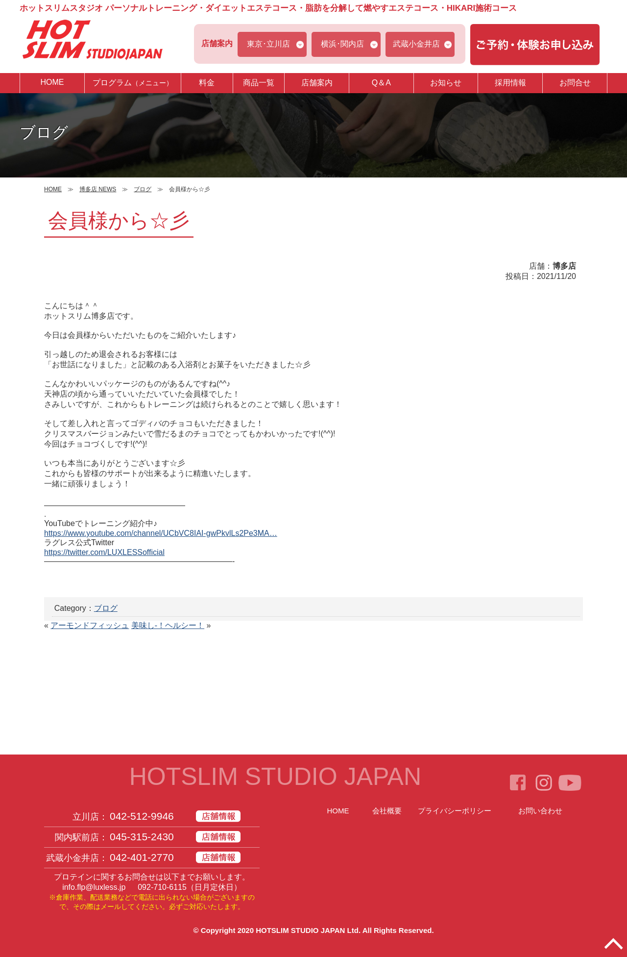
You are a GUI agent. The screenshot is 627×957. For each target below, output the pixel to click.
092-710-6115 (162, 887)
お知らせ (445, 82)
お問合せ (575, 82)
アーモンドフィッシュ (89, 625)
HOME (52, 82)
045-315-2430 (142, 836)
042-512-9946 (142, 816)
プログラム (133, 82)
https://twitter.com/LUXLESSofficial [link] (104, 552)
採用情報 (510, 82)
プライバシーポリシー (454, 810)
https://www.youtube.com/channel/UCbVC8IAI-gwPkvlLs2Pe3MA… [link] (160, 533)
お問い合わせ (540, 810)
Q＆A (381, 82)
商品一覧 (258, 82)
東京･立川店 (268, 44)
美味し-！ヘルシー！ (167, 625)
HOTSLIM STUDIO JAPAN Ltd (307, 930)
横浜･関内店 (342, 44)
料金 (207, 82)
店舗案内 (317, 82)
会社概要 (387, 810)
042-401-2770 (142, 857)
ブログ (106, 608)
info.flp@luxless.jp (93, 887)
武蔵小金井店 (416, 44)
